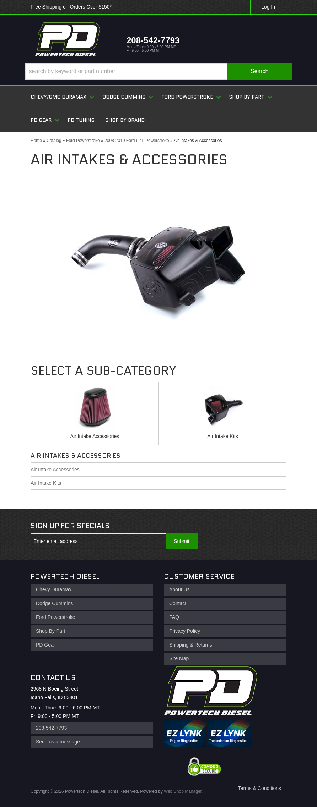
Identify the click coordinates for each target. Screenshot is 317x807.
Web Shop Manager (183, 791)
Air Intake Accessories (94, 436)
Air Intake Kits (222, 436)
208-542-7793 (51, 728)
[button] (158, 71)
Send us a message (58, 742)
